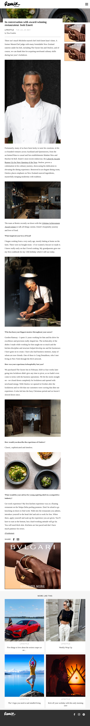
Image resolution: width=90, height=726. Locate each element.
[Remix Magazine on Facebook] (74, 714)
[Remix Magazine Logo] (12, 4)
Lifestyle (9, 30)
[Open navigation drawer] (86, 4)
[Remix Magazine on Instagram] (79, 714)
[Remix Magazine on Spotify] (84, 714)
